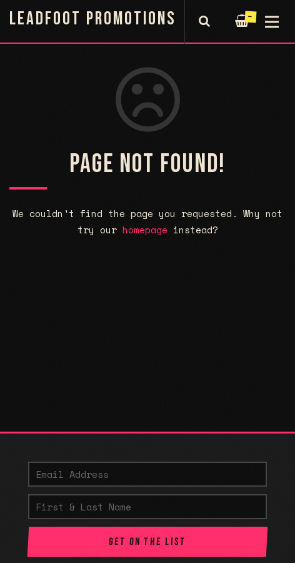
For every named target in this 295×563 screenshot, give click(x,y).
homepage (145, 229)
